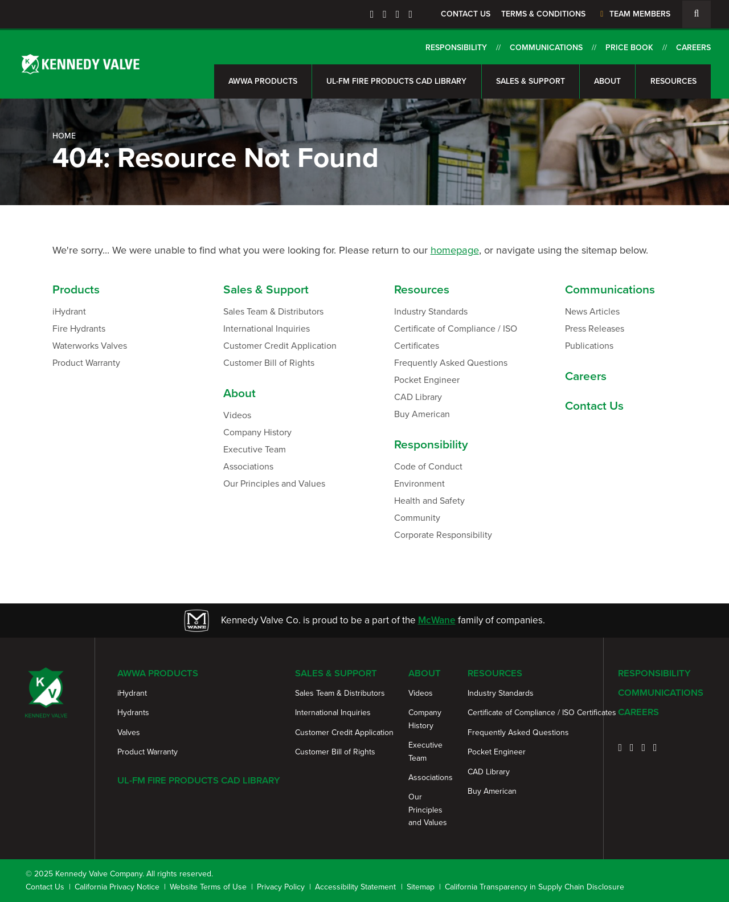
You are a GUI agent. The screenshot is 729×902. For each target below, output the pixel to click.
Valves (128, 732)
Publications (589, 345)
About (607, 81)
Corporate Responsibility (443, 534)
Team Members (633, 14)
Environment (419, 483)
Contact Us (465, 14)
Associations (248, 466)
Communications (546, 48)
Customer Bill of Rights (268, 362)
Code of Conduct (428, 466)
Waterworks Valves (89, 345)
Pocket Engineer (427, 379)
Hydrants (133, 713)
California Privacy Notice (117, 887)
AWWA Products (262, 81)
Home (64, 136)
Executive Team (254, 449)
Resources (673, 81)
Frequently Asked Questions (450, 362)
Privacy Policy (281, 887)
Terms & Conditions (543, 14)
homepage (455, 250)
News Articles (592, 311)
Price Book (629, 48)
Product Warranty (86, 362)
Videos (237, 415)
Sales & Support (530, 81)
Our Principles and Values (274, 483)
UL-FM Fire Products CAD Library (396, 81)
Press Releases (594, 328)
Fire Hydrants (78, 328)
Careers (693, 48)
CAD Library (418, 396)
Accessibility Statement (355, 887)
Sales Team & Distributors (273, 311)
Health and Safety (429, 500)
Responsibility (456, 48)
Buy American (422, 414)
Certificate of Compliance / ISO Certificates (455, 337)
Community (417, 517)
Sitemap (421, 887)
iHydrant (69, 311)
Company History (257, 432)
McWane (437, 620)
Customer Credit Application (280, 345)
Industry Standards (431, 311)
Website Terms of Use (208, 887)
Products (76, 289)
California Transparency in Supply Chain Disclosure (534, 887)
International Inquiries (266, 328)
